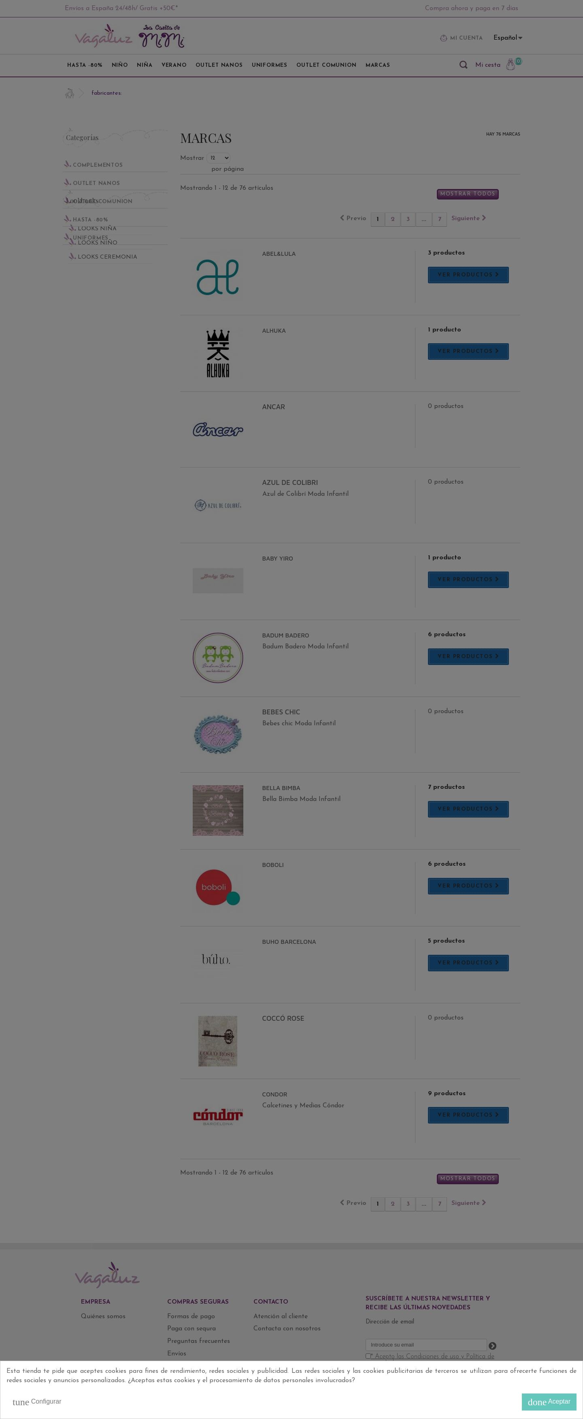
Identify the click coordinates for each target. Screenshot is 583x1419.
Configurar (37, 1402)
